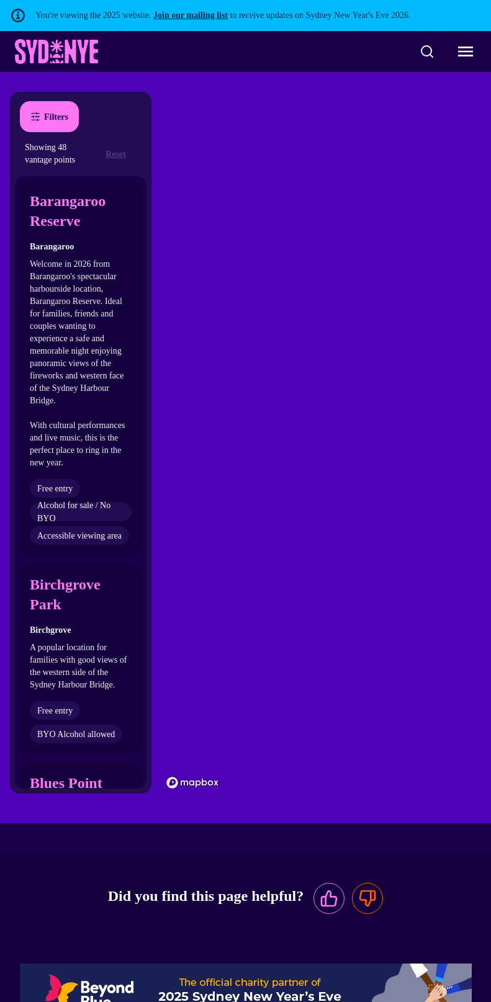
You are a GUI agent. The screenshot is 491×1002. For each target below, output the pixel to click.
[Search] (427, 51)
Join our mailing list (190, 15)
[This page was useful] (329, 898)
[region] (321, 443)
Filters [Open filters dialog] (49, 117)
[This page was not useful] (367, 898)
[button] (81, 368)
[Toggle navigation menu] (465, 51)
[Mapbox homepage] (192, 783)
